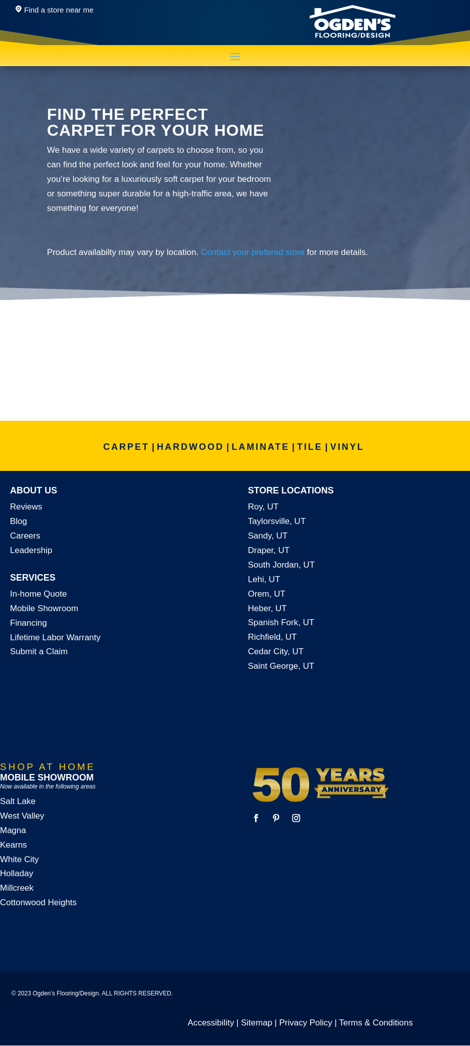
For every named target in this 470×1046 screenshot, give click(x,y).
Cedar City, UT (276, 651)
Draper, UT (269, 550)
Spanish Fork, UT (281, 622)
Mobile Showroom (44, 608)
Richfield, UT (272, 637)
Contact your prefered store (253, 252)
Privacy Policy (305, 1022)
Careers (25, 536)
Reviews (26, 506)
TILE (310, 447)
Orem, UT (267, 594)
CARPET (126, 447)
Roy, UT (263, 506)
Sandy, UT (268, 536)
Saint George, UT (281, 666)
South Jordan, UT (281, 565)
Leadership (31, 550)
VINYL (347, 447)
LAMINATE (260, 447)
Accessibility (211, 1022)
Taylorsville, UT (277, 521)
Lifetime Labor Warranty (55, 637)
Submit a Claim (39, 651)
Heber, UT (267, 608)
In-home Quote (38, 594)
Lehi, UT (264, 579)
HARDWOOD (190, 447)
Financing (28, 623)
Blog (18, 521)
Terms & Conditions (376, 1022)
